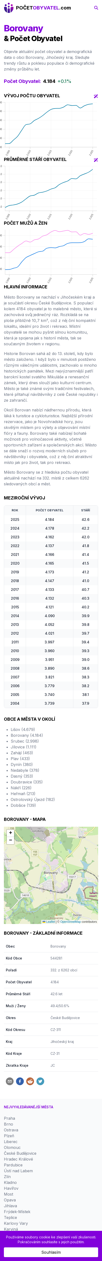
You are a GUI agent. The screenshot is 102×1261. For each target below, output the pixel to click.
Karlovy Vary (16, 1223)
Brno (8, 1124)
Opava (10, 1200)
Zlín (7, 1176)
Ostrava (11, 1130)
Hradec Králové (18, 1159)
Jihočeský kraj (62, 1041)
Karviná (11, 1229)
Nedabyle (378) (25, 770)
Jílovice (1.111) (23, 747)
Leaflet (48, 922)
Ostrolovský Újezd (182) (33, 799)
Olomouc (12, 1147)
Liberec (10, 1141)
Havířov (11, 1188)
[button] (10, 833)
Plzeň (9, 1135)
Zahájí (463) (22, 752)
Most (8, 1194)
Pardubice (13, 1165)
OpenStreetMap (70, 922)
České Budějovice (65, 1018)
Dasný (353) (22, 776)
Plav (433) (20, 758)
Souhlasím (51, 1252)
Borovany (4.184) (27, 735)
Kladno (10, 1182)
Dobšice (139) (23, 805)
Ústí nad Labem (18, 1170)
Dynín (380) (22, 764)
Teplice (10, 1217)
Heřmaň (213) (23, 793)
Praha (9, 1118)
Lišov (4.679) (23, 729)
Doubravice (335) (27, 782)
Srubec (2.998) (25, 741)
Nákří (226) (21, 787)
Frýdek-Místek (17, 1211)
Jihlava (10, 1205)
